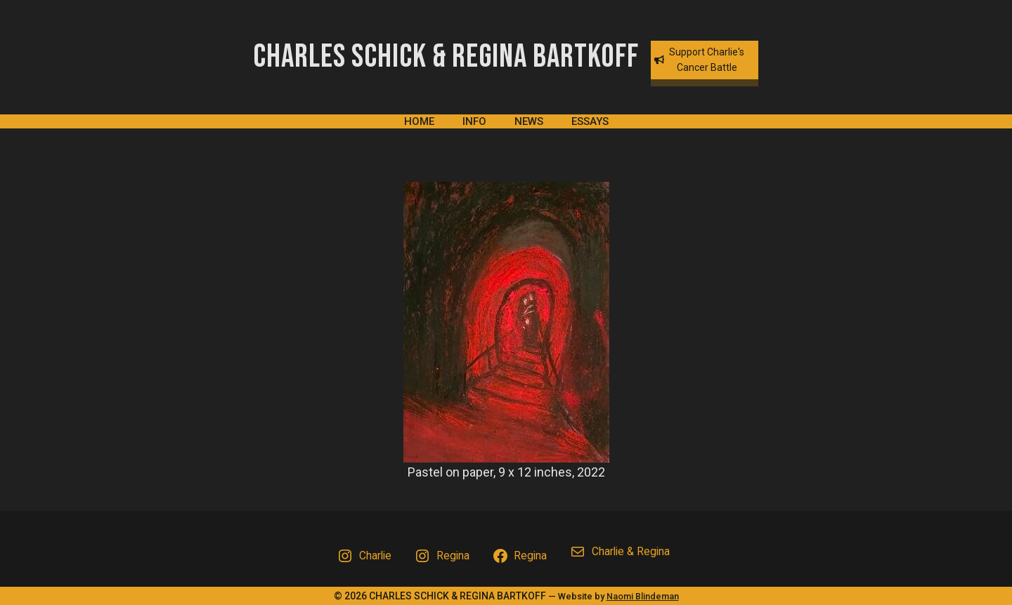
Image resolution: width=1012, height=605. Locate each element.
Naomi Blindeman (642, 596)
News (528, 121)
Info (474, 121)
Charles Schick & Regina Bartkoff (446, 57)
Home (419, 121)
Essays (590, 121)
